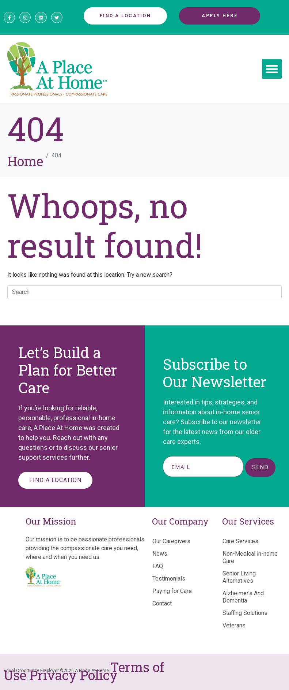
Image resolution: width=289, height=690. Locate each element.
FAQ (157, 566)
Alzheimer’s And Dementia (243, 597)
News (159, 553)
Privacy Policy (74, 675)
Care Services (240, 541)
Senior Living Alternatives (239, 577)
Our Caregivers (171, 541)
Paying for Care (172, 591)
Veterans (234, 625)
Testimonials (168, 578)
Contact (162, 603)
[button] (272, 69)
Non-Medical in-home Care (250, 557)
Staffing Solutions (245, 612)
